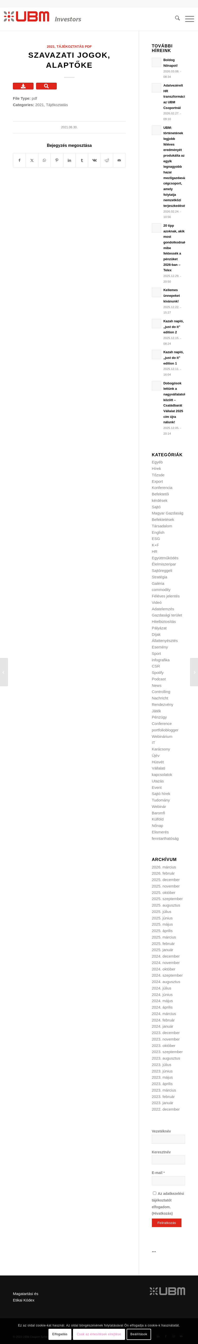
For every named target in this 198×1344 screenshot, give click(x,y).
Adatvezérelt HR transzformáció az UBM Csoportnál (175, 96)
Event (157, 787)
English (158, 532)
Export (157, 481)
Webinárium (162, 736)
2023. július (161, 1064)
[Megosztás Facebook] (19, 160)
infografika (161, 660)
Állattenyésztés (165, 640)
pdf (88, 46)
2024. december (166, 956)
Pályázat (159, 628)
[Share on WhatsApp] (44, 160)
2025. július (161, 911)
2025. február (163, 943)
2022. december (166, 1109)
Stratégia (159, 577)
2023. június (162, 1071)
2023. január (162, 1103)
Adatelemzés (163, 609)
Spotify (158, 672)
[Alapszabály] (194, 672)
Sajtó (156, 507)
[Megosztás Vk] (94, 160)
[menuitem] (175, 19)
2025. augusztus (166, 905)
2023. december (166, 1032)
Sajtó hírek (161, 793)
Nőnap (157, 825)
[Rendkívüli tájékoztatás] (4, 672)
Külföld (158, 819)
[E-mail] (168, 1180)
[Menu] (187, 19)
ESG (156, 538)
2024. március (164, 1013)
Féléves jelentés (166, 596)
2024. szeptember (167, 975)
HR (155, 551)
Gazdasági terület (167, 615)
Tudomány (161, 800)
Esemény (160, 647)
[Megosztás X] (32, 160)
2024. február (163, 1020)
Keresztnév (161, 1152)
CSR (156, 666)
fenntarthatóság (165, 838)
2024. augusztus (166, 981)
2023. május (162, 1077)
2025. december (166, 879)
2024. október (164, 969)
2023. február (163, 1096)
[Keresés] (175, 19)
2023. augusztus (166, 1058)
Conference (162, 723)
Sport (156, 653)
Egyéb (157, 462)
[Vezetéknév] (168, 1139)
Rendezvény (162, 704)
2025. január (162, 950)
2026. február (163, 873)
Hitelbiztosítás (164, 621)
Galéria (158, 583)
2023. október (164, 1045)
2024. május (162, 1001)
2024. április (162, 1007)
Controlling (161, 691)
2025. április (162, 930)
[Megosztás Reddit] (107, 160)
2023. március (164, 1090)
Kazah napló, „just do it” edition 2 (173, 326)
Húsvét (158, 762)
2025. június (162, 918)
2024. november (166, 962)
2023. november (166, 1039)
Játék (156, 711)
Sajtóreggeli (162, 570)
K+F (155, 545)
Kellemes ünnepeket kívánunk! (171, 295)
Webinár (159, 806)
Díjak (156, 634)
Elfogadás (60, 1334)
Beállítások (138, 1334)
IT (153, 742)
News (157, 685)
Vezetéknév (161, 1131)
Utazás (158, 781)
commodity (161, 589)
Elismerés (160, 832)
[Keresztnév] (168, 1159)
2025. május (162, 924)
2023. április (162, 1083)
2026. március (164, 867)
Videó (157, 602)
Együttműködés (165, 558)
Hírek (156, 468)
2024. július (161, 988)
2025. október (164, 892)
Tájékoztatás (70, 46)
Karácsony (161, 749)
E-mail (158, 1173)
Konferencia (162, 487)
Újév (156, 755)
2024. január (162, 1026)
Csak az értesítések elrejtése (99, 1334)
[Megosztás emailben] (119, 160)
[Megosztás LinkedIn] (69, 160)
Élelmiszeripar (164, 564)
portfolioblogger (165, 730)
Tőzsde (158, 475)
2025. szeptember (167, 899)
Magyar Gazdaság (168, 513)
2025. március (164, 937)
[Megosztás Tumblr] (82, 160)
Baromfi (158, 813)
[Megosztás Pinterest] (57, 160)
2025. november (166, 886)
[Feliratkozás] (167, 1223)
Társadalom (162, 526)
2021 (51, 46)
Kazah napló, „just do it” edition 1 (173, 357)
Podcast (159, 679)
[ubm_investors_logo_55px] (42, 19)
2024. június (162, 994)
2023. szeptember (167, 1052)
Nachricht (160, 698)
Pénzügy (159, 717)
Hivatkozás (162, 1213)
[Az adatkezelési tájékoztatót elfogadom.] (154, 1193)
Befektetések (163, 519)
